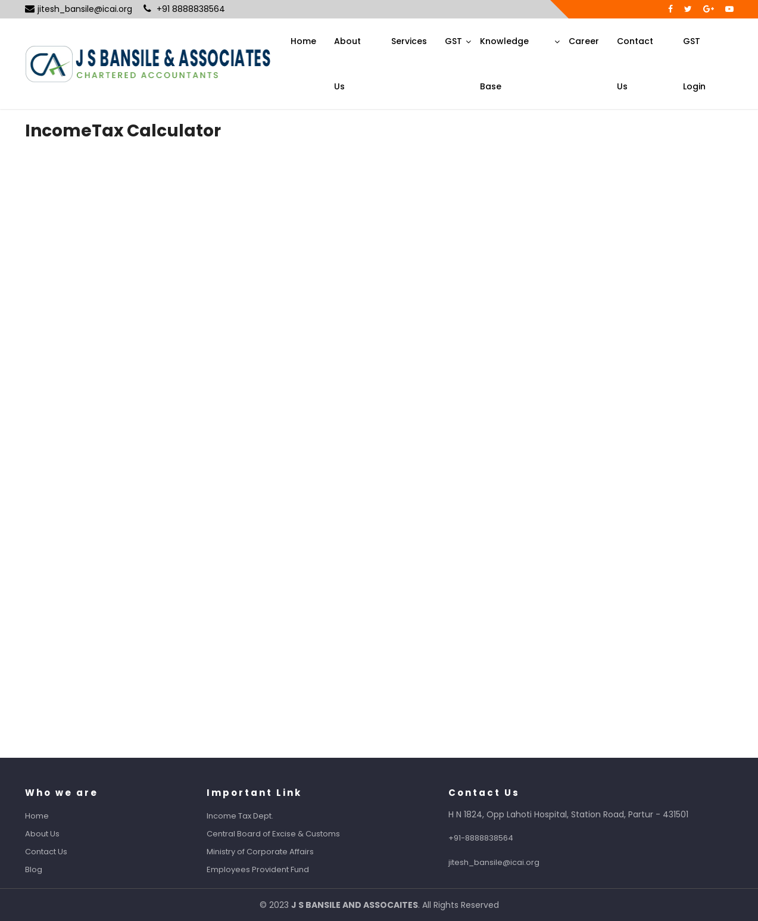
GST (453, 41)
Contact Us (635, 63)
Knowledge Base (504, 63)
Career (584, 41)
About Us (347, 63)
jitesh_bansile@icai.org (78, 9)
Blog (44, 869)
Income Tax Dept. (250, 816)
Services (409, 41)
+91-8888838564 (491, 838)
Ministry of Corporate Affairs (271, 851)
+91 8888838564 (184, 9)
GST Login (694, 63)
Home (303, 41)
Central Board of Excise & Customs (284, 833)
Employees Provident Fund (268, 869)
